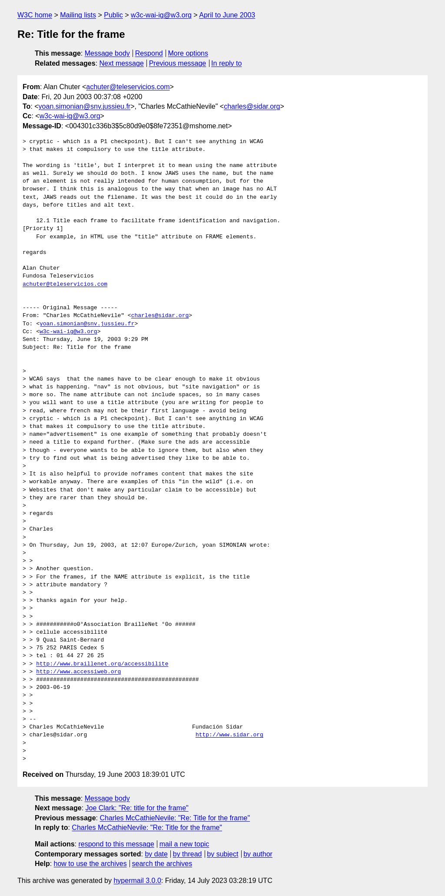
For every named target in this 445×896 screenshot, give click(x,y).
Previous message (177, 63)
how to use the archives (90, 863)
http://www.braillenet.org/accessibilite (102, 664)
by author (257, 854)
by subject (222, 854)
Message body (107, 53)
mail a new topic (184, 844)
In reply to (226, 63)
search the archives (162, 863)
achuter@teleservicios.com (127, 86)
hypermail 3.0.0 (137, 880)
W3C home (34, 15)
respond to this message (116, 844)
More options (188, 53)
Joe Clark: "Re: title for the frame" (137, 808)
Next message (122, 63)
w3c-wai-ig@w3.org (161, 15)
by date (156, 854)
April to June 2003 (227, 15)
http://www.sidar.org (229, 735)
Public (113, 15)
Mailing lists (78, 15)
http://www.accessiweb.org (78, 672)
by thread (187, 854)
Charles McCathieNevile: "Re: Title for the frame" (175, 818)
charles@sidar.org (252, 106)
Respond (149, 53)
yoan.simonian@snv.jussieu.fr (85, 106)
